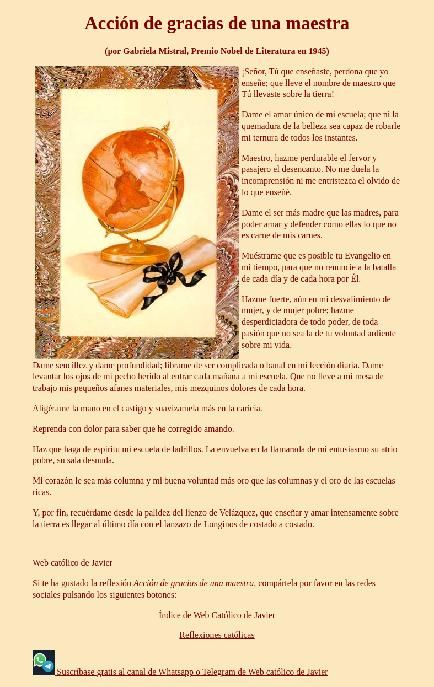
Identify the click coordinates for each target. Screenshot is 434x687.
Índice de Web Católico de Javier (217, 615)
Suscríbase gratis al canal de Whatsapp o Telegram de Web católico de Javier (191, 672)
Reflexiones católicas (216, 635)
